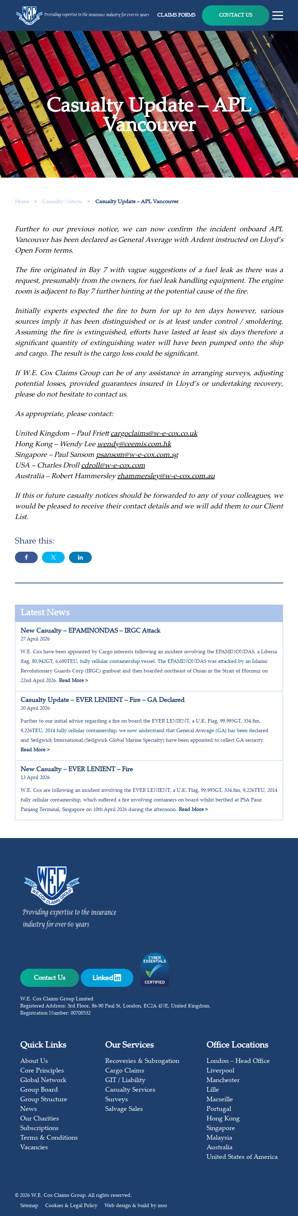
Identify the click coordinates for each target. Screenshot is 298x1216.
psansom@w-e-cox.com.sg (137, 457)
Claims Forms (176, 15)
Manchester (223, 1080)
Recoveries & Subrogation (142, 1061)
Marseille (220, 1100)
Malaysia (219, 1138)
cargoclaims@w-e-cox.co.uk (154, 436)
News (28, 1109)
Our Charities (39, 1119)
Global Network (43, 1080)
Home (22, 202)
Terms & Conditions (49, 1138)
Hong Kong (223, 1119)
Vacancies (34, 1148)
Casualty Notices (63, 202)
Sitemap (29, 1206)
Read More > (73, 681)
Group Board (39, 1090)
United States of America (242, 1157)
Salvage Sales (124, 1109)
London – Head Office (238, 1061)
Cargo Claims (124, 1071)
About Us (34, 1061)
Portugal (219, 1109)
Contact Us (235, 15)
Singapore (221, 1128)
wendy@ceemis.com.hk (134, 446)
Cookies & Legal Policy (71, 1206)
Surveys (116, 1100)
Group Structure (43, 1100)
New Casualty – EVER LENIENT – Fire (77, 770)
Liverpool (220, 1071)
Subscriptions (39, 1128)
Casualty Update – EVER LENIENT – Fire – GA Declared (103, 700)
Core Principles (42, 1071)
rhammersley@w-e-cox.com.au (166, 478)
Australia (220, 1148)
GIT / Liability (125, 1080)
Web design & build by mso (136, 1206)
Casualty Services (130, 1090)
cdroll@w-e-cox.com (113, 468)
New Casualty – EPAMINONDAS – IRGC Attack (90, 631)
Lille (213, 1090)
